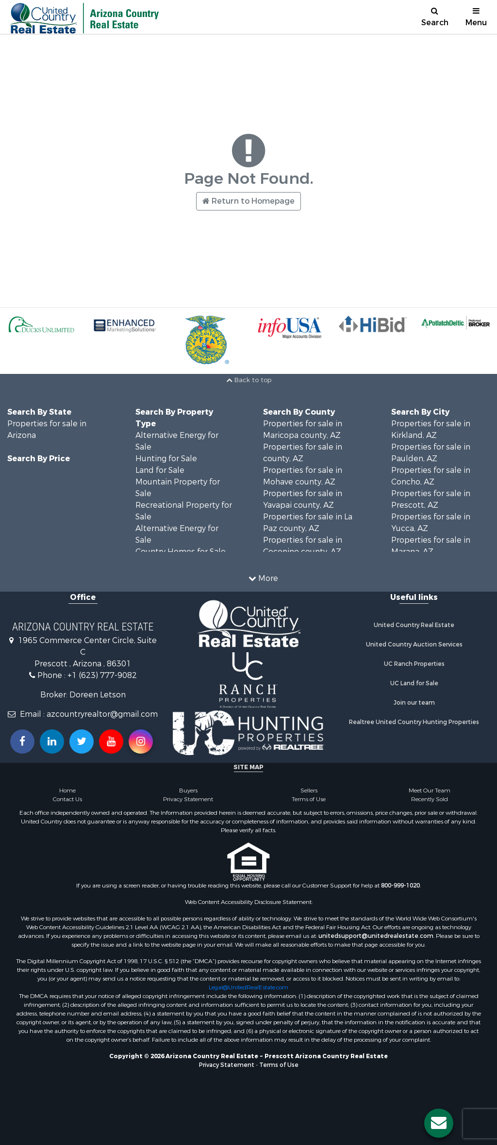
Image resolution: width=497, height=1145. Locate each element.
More (263, 578)
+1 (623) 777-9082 (102, 675)
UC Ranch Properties (414, 664)
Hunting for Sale (166, 458)
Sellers (308, 790)
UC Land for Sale (414, 683)
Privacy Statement (188, 799)
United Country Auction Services (414, 644)
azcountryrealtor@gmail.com (102, 714)
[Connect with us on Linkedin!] (52, 741)
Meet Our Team (429, 790)
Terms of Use (309, 799)
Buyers (188, 790)
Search (434, 17)
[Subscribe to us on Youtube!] (111, 741)
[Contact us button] (438, 1123)
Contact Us (67, 799)
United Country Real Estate (414, 625)
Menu (476, 17)
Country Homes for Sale (180, 552)
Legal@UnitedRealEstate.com (248, 987)
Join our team (414, 703)
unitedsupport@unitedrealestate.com (375, 936)
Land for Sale (159, 470)
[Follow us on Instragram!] (141, 741)
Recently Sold (429, 799)
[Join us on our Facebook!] (22, 741)
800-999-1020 (400, 885)
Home (67, 790)
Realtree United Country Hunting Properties (414, 722)
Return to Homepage (248, 201)
